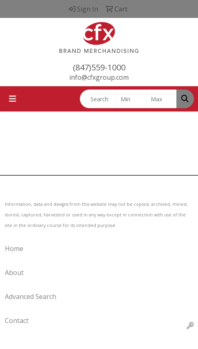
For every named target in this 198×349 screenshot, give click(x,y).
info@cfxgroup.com (99, 77)
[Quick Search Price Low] (131, 98)
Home (14, 248)
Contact (17, 320)
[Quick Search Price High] (161, 98)
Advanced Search (30, 296)
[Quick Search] (98, 98)
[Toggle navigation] (12, 99)
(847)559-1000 (99, 67)
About (14, 272)
